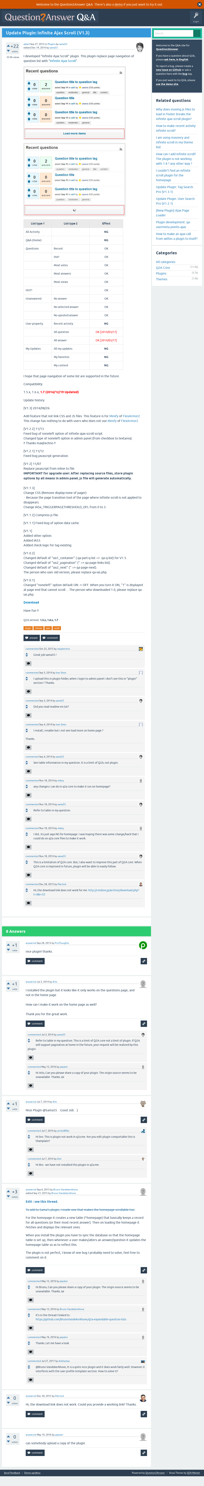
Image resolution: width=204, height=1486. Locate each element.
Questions (26, 31)
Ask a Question (99, 31)
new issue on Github (168, 79)
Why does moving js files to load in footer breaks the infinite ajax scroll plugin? (175, 123)
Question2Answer (167, 58)
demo (119, 4)
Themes (161, 289)
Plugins (51, 53)
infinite (38, 638)
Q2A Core (163, 277)
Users (82, 31)
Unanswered (55, 31)
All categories (165, 271)
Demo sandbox (32, 1482)
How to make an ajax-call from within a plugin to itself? (176, 246)
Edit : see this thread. (42, 1211)
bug (184, 83)
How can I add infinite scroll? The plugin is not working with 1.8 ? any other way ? (176, 168)
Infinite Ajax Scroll (63, 70)
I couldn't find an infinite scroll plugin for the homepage (173, 184)
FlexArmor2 (131, 425)
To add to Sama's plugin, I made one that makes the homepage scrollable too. (80, 1219)
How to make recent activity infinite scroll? (176, 138)
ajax (48, 638)
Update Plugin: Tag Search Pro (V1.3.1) (174, 199)
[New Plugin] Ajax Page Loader (172, 222)
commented (32, 658)
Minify (113, 425)
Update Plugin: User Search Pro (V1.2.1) (175, 210)
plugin (28, 638)
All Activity (10, 31)
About (126, 31)
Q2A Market (193, 1482)
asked (27, 53)
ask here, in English (176, 69)
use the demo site (167, 93)
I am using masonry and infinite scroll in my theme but (174, 151)
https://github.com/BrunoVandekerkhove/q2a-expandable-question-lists (81, 1329)
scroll (56, 638)
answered (31, 952)
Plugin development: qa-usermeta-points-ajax (173, 234)
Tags (70, 31)
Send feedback (12, 1482)
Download (31, 612)
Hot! (40, 31)
